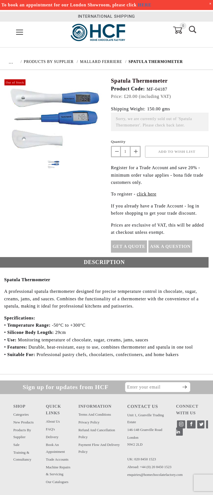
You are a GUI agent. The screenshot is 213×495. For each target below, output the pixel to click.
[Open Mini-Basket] (181, 30)
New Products (23, 422)
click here (146, 194)
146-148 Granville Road (144, 430)
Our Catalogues (57, 482)
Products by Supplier (22, 433)
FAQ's (50, 429)
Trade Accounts (57, 459)
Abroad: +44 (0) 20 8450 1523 (149, 467)
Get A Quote (129, 246)
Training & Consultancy (22, 455)
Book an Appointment (55, 448)
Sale (16, 445)
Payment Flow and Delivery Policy (99, 448)
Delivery (52, 437)
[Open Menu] (19, 32)
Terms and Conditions (94, 414)
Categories (21, 414)
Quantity (118, 141)
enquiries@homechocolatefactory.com (155, 475)
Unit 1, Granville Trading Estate (145, 418)
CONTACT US (142, 406)
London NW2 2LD (135, 440)
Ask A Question (170, 246)
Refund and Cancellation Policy (96, 433)
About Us (53, 421)
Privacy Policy (89, 422)
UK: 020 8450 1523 (141, 459)
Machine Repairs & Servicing (58, 470)
